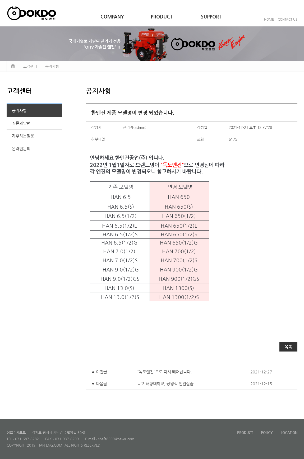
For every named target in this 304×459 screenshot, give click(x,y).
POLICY (267, 432)
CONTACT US (287, 19)
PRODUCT (162, 16)
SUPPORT (211, 16)
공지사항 (19, 110)
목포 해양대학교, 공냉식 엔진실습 (165, 383)
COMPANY (112, 16)
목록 (288, 346)
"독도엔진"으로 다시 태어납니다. (164, 371)
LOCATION (289, 432)
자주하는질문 (23, 136)
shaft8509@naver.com (116, 439)
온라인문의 (21, 148)
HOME (269, 19)
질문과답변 (21, 123)
